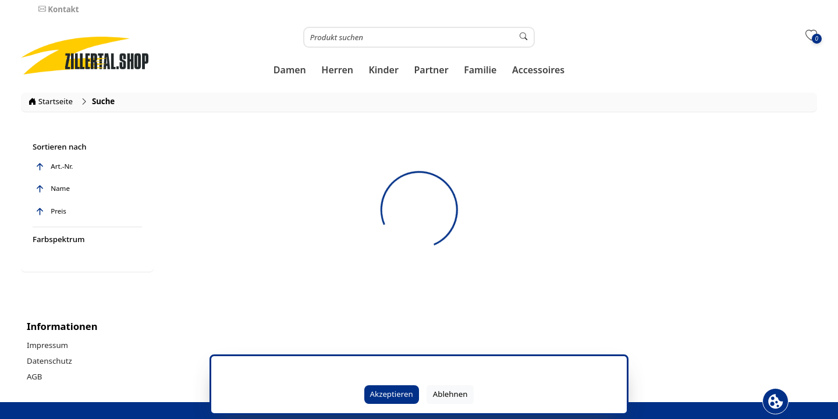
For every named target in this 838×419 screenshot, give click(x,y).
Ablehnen (450, 394)
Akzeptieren (391, 394)
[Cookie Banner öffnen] (775, 401)
